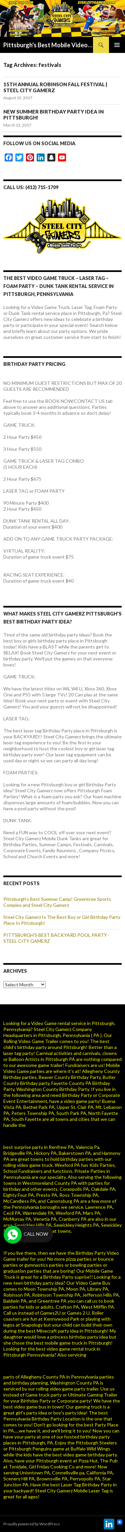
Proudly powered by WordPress (31, 1523)
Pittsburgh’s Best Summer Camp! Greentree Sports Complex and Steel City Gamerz (57, 902)
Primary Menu (117, 45)
